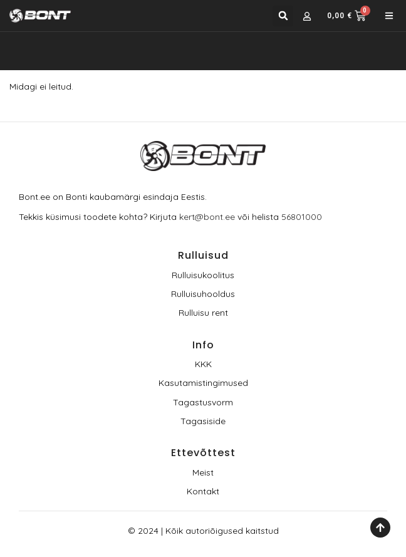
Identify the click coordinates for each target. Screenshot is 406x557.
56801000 (301, 216)
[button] (283, 16)
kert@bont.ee (207, 216)
